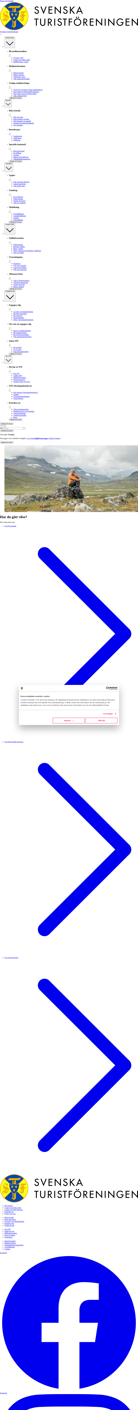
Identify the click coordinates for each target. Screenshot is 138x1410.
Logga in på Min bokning (13, 1210)
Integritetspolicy (10, 1241)
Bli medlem (8, 1206)
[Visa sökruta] (3, 426)
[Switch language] (1, 426)
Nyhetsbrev (8, 1237)
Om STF (7, 1229)
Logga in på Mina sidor (12, 1208)
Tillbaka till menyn (7, 424)
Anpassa (69, 720)
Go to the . (43, 438)
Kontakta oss (9, 1212)
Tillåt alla (101, 720)
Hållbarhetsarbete (10, 1233)
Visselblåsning (9, 1247)
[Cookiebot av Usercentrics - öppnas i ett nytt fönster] (107, 688)
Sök (1, 428)
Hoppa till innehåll (6, 1)
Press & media (9, 1235)
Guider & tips (9, 1225)
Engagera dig (9, 1223)
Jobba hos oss (9, 1231)
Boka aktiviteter (10, 1219)
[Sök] (24, 428)
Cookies (7, 1249)
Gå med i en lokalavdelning (14, 1221)
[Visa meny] (1, 34)
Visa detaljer (108, 714)
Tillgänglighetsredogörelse (13, 1245)
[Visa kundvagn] (5, 426)
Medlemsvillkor (10, 1243)
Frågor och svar (10, 1214)
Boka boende (9, 1217)
